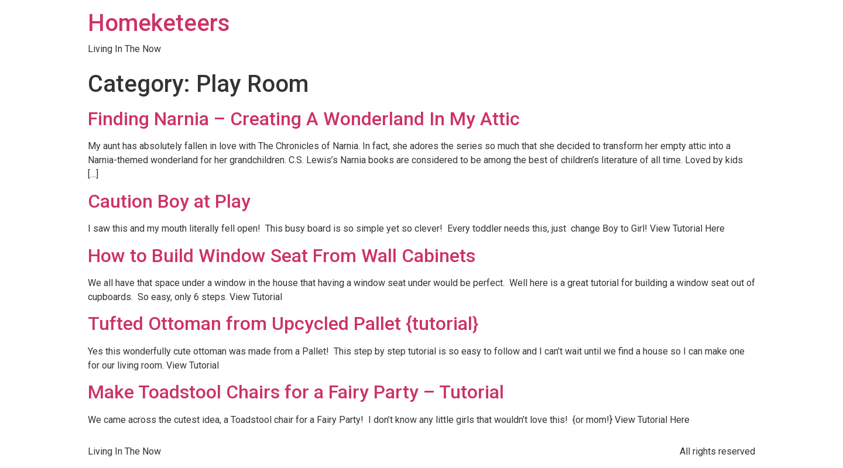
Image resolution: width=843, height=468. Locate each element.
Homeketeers (159, 23)
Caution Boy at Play (169, 201)
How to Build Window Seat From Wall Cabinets (281, 256)
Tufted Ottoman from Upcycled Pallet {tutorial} (283, 323)
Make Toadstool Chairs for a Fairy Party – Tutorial (296, 392)
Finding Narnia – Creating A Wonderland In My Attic (304, 119)
